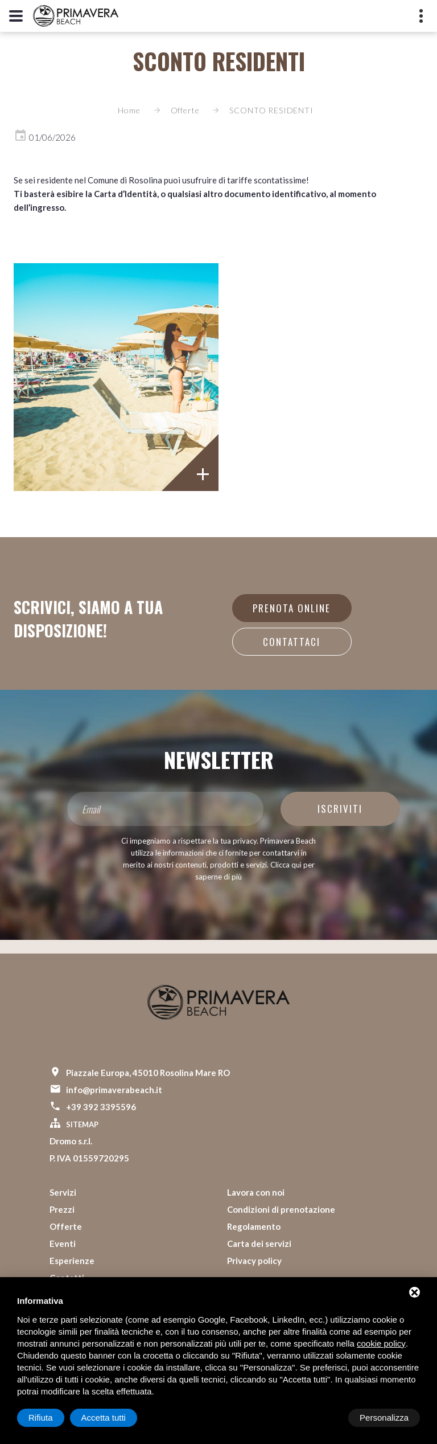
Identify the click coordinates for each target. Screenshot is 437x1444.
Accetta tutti (386, 1417)
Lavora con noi (256, 1192)
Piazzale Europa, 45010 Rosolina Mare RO (148, 1072)
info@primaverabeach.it (114, 1090)
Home (129, 110)
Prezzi (62, 1209)
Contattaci (291, 642)
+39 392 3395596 (101, 1107)
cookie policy (381, 1343)
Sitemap (82, 1124)
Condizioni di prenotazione (281, 1209)
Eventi (63, 1243)
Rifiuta (323, 1417)
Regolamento (254, 1226)
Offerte (185, 110)
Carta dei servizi (259, 1243)
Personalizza (52, 1417)
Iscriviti (340, 808)
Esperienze (72, 1260)
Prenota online (292, 608)
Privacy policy (254, 1260)
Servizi (63, 1192)
